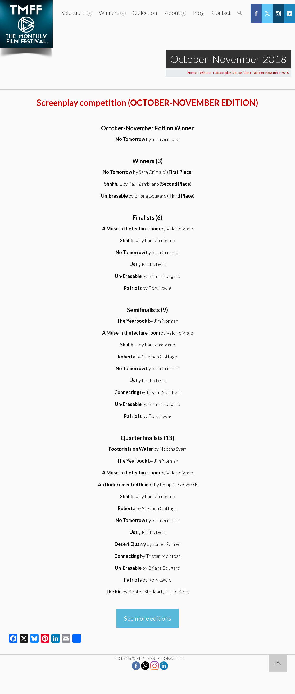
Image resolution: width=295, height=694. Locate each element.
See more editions (147, 618)
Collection (145, 12)
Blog (198, 12)
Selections (73, 12)
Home (192, 73)
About (172, 12)
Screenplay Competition (232, 73)
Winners (109, 12)
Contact (221, 12)
